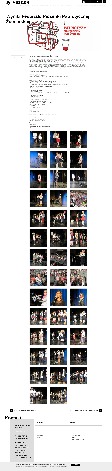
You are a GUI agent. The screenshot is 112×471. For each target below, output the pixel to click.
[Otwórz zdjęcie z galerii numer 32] (58, 336)
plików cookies (34, 466)
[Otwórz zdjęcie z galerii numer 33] (78, 336)
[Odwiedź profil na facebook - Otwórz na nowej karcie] (97, 1)
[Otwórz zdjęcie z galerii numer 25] (38, 297)
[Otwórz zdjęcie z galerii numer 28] (38, 317)
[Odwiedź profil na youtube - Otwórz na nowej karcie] (100, 1)
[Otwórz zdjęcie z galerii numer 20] (58, 257)
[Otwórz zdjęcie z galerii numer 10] (38, 198)
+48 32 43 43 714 (22, 438)
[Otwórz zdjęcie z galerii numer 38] (58, 376)
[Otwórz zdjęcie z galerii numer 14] (58, 218)
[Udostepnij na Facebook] (14, 57)
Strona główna (11, 11)
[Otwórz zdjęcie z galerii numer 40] (38, 395)
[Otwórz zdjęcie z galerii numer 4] (38, 159)
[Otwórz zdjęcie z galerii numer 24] (78, 277)
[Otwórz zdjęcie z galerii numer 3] (78, 139)
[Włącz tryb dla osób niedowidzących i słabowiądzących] (87, 1)
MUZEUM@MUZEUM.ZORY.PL (21, 431)
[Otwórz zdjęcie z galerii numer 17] (58, 238)
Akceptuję (75, 464)
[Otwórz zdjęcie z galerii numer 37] (38, 376)
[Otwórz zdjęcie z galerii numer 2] (58, 139)
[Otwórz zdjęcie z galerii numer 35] (58, 356)
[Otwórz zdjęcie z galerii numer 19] (38, 257)
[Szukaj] (94, 1)
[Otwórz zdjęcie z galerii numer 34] (38, 356)
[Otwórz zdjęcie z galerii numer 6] (78, 159)
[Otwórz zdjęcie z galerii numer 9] (78, 179)
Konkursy (21, 11)
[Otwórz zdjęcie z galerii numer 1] (38, 139)
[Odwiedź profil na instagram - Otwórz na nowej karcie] (104, 1)
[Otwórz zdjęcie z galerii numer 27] (78, 297)
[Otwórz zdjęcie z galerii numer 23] (58, 277)
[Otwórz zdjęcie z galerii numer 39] (78, 376)
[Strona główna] (17, 3)
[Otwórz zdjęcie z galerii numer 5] (58, 159)
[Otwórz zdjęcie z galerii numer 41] (58, 395)
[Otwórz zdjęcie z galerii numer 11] (58, 198)
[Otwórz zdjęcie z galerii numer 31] (38, 336)
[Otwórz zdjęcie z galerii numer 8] (58, 179)
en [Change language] (91, 1)
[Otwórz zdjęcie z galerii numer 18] (78, 238)
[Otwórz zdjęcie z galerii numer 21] (78, 257)
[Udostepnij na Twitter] (21, 57)
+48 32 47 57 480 (22, 436)
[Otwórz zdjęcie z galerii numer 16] (38, 238)
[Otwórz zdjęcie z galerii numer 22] (38, 277)
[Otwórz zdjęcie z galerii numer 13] (38, 218)
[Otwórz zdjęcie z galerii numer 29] (58, 317)
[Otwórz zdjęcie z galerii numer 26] (58, 297)
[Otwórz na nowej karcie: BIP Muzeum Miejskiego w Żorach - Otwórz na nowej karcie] (84, 1)
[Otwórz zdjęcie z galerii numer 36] (78, 356)
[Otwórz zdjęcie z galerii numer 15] (78, 218)
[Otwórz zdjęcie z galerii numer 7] (38, 179)
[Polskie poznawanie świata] (52, 447)
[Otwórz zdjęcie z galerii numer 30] (78, 317)
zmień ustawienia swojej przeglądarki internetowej (51, 467)
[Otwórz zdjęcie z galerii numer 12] (78, 198)
